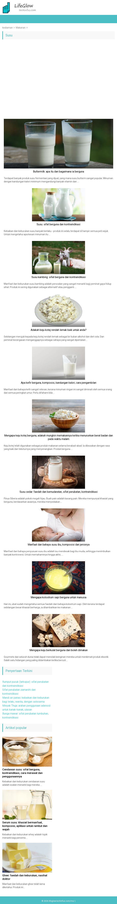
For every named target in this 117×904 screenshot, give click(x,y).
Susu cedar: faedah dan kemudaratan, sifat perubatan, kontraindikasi (59, 491)
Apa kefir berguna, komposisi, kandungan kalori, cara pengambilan (58, 382)
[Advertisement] (58, 67)
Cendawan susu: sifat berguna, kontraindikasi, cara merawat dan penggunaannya (22, 773)
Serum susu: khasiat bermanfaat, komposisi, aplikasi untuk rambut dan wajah (24, 826)
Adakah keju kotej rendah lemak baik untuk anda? (59, 330)
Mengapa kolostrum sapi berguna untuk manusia (58, 597)
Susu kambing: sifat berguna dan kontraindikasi (58, 277)
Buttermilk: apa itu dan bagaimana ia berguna (58, 171)
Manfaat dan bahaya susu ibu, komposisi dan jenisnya (58, 544)
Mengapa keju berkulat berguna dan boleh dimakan (58, 650)
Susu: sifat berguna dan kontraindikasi (58, 224)
